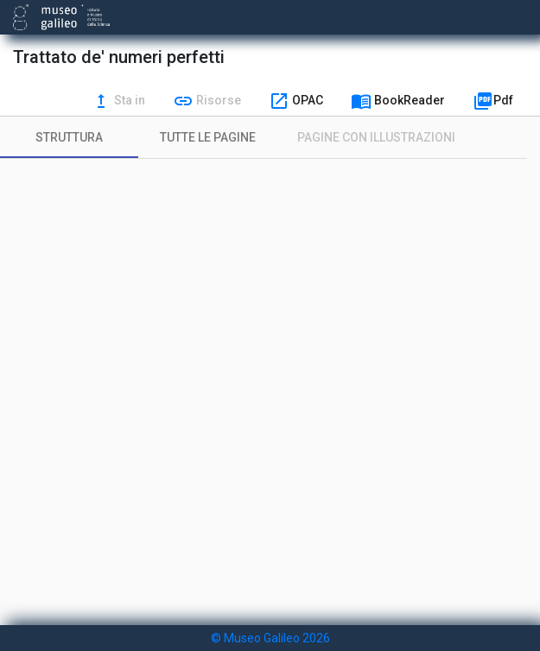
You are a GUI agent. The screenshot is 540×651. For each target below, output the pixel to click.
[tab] (69, 137)
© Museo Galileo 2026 (270, 638)
